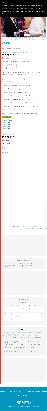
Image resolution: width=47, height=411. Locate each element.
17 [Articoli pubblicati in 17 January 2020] (29, 313)
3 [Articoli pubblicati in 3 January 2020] (29, 308)
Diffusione (12, 391)
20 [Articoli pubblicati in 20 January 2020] (5, 316)
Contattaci (44, 391)
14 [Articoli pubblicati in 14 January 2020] (11, 313)
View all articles (5, 152)
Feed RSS (24, 329)
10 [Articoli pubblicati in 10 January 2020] (29, 311)
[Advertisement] (23, 214)
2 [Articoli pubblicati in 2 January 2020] (23, 308)
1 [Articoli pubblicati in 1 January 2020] (17, 308)
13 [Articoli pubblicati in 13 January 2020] (5, 313)
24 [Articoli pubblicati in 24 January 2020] (29, 316)
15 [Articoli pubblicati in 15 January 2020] (17, 313)
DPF (7, 391)
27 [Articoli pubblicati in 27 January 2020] (5, 319)
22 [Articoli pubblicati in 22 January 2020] (17, 316)
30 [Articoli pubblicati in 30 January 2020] (23, 319)
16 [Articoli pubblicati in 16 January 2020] (23, 313)
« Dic (4, 322)
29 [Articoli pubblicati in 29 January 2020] (17, 319)
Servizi (25, 391)
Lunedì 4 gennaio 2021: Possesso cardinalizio (13, 350)
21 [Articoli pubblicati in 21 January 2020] (11, 316)
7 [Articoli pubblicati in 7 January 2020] (11, 311)
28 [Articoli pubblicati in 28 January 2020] (11, 319)
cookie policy (37, 8)
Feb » (7, 322)
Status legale (31, 391)
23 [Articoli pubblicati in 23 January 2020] (23, 316)
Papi (25, 52)
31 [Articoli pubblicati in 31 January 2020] (29, 319)
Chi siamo (2, 391)
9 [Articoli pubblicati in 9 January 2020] (23, 311)
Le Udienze (7, 122)
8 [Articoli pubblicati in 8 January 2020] (17, 311)
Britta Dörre (19, 52)
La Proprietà (19, 391)
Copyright (37, 391)
